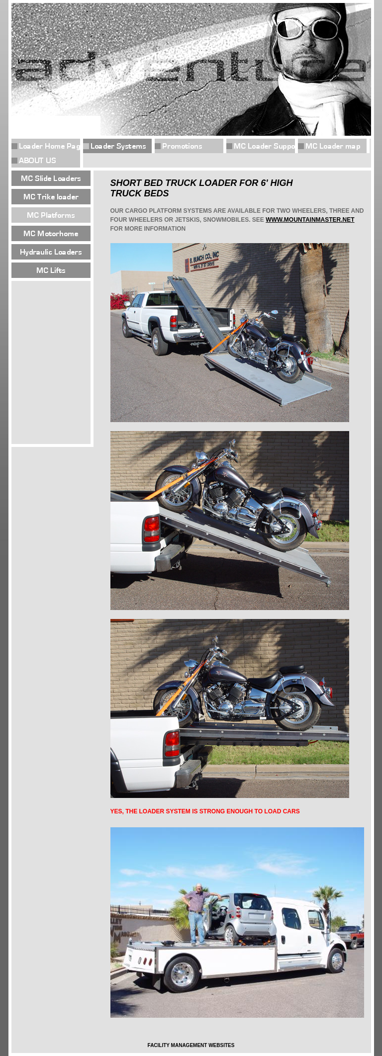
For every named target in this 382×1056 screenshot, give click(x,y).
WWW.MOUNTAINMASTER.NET (310, 219)
